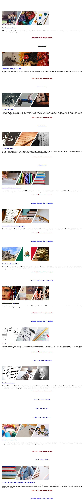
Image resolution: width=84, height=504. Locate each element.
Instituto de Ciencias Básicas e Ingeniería (42, 360)
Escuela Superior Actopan (42, 408)
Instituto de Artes (42, 46)
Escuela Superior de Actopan (42, 459)
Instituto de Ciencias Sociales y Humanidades (42, 203)
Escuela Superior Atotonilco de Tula (42, 417)
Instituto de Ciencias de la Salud (42, 399)
